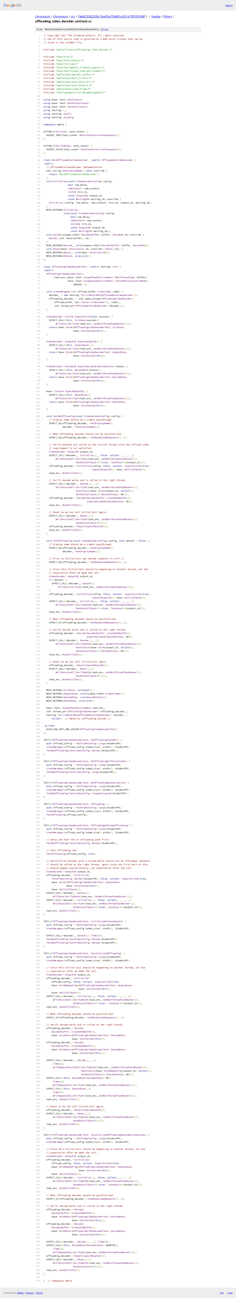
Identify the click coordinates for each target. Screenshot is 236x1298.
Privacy (30, 1292)
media (155, 16)
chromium (42, 16)
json (230, 1292)
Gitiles (20, 1292)
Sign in (229, 5)
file (104, 29)
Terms (39, 1292)
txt (222, 1292)
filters (167, 16)
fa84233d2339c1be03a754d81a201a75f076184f (111, 16)
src (73, 16)
